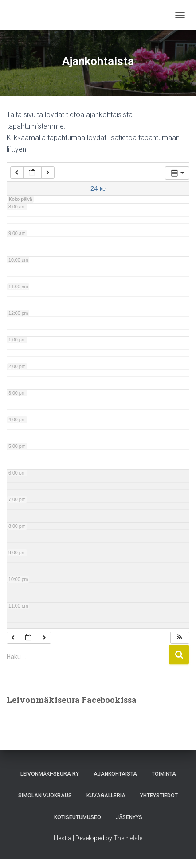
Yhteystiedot (159, 795)
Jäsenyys (129, 817)
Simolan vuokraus (45, 795)
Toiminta (164, 774)
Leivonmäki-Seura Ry (49, 774)
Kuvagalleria (105, 795)
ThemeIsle (128, 838)
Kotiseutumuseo (77, 817)
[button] (179, 638)
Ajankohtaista (115, 774)
